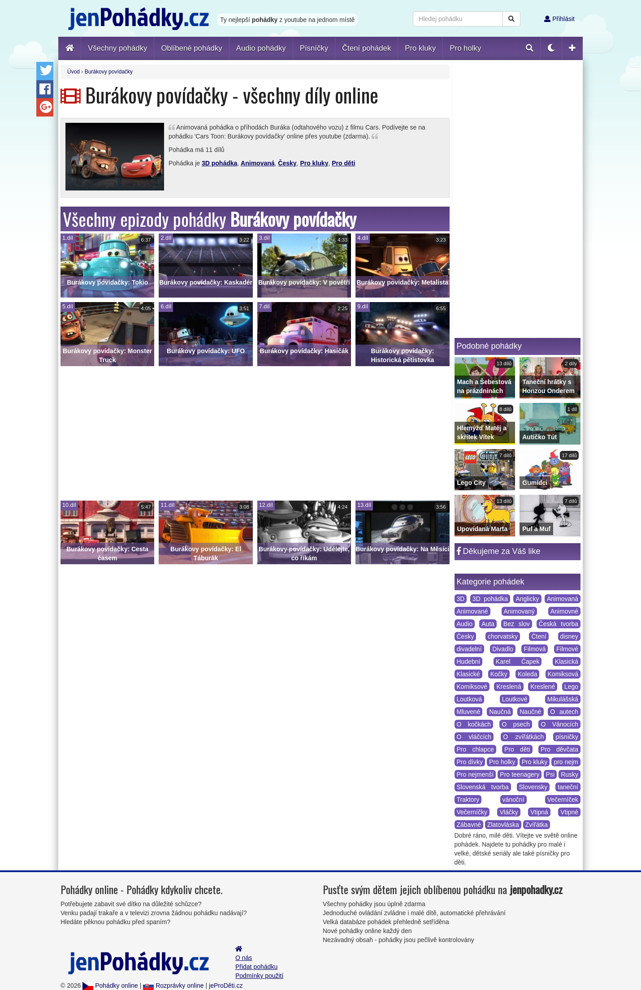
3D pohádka (219, 163)
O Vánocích (559, 724)
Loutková (469, 699)
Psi (550, 774)
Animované (472, 611)
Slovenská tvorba (483, 787)
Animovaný (519, 611)
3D (461, 598)
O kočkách (474, 724)
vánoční (513, 799)
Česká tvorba (558, 623)
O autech (564, 711)
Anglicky (527, 598)
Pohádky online (110, 985)
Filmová (535, 649)
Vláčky (508, 812)
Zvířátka (536, 824)
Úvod (73, 72)
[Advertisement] (255, 433)
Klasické (468, 674)
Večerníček (562, 799)
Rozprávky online (173, 985)
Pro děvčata (559, 749)
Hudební (469, 661)
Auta (487, 623)
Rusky (569, 774)
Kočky (498, 674)
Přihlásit (559, 18)
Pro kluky (314, 163)
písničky (566, 736)
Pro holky (502, 761)
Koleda (527, 674)
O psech (516, 724)
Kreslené (542, 686)
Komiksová (563, 674)
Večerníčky (472, 812)
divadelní (469, 649)
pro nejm (566, 761)
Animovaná (257, 163)
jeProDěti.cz (226, 985)
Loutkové (515, 699)
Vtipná (539, 812)
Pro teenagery (519, 774)
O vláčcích (474, 736)
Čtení (538, 636)
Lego (571, 686)
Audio (465, 623)
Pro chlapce (475, 749)
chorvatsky (503, 636)
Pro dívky (470, 761)
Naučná (500, 711)
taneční (568, 787)
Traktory (468, 799)
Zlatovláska (503, 824)
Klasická (566, 661)
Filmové (567, 649)
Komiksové (472, 686)
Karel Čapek (518, 661)
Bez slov (516, 623)
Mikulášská (562, 699)
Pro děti (343, 163)
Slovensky (533, 787)
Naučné (530, 711)
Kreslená (508, 686)
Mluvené (469, 711)
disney (569, 636)
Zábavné (469, 824)
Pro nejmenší (475, 774)
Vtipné (569, 812)
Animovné (564, 611)
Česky (287, 163)
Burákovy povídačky (109, 72)
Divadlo (502, 649)
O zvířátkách (523, 736)
